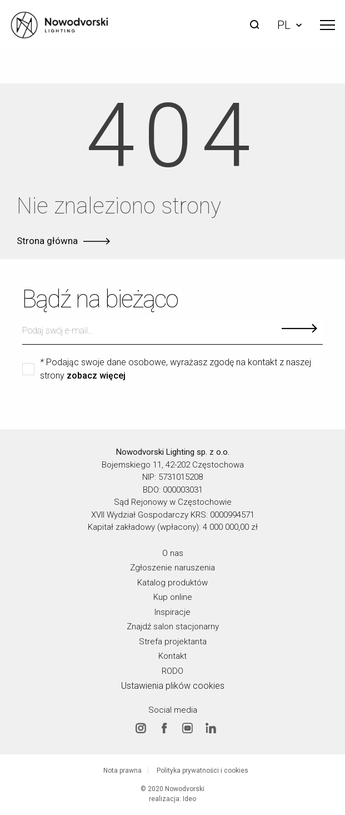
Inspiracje (172, 612)
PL (289, 25)
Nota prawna (122, 770)
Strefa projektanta (173, 641)
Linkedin (210, 728)
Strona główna (47, 240)
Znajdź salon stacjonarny (173, 627)
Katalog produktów (172, 582)
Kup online (172, 597)
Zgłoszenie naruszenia (172, 568)
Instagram (140, 728)
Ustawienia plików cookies (172, 685)
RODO (172, 670)
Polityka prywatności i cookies (202, 770)
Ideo (189, 799)
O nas (172, 553)
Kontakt (172, 656)
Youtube (187, 728)
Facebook (164, 728)
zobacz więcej (96, 375)
